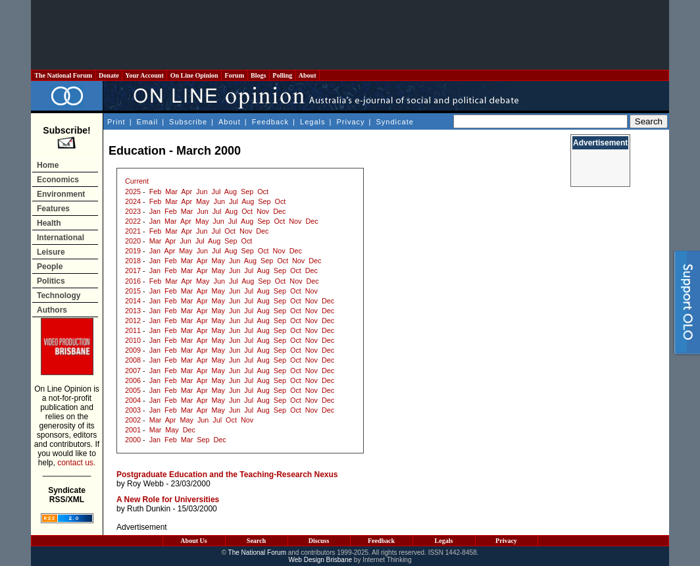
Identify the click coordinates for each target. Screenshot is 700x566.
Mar (171, 191)
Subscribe (188, 122)
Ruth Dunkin (148, 508)
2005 (133, 390)
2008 (133, 360)
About (307, 75)
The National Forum (63, 75)
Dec (279, 211)
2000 (133, 440)
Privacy (350, 122)
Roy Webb (145, 483)
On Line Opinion (194, 75)
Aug (230, 191)
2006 (133, 380)
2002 (133, 420)
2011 (133, 330)
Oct (262, 191)
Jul (216, 191)
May (202, 201)
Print (116, 122)
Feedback (270, 122)
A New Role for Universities (167, 499)
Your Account (144, 75)
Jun (201, 191)
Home (48, 165)
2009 (133, 350)
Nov (263, 211)
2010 (133, 340)
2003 (133, 410)
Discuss (319, 540)
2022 (133, 221)
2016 (133, 281)
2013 (133, 311)
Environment (61, 194)
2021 (133, 231)
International (60, 237)
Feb (155, 191)
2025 (133, 191)
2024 (133, 201)
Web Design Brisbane (321, 559)
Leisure (51, 252)
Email (148, 122)
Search (256, 540)
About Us (193, 540)
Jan (155, 211)
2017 (133, 270)
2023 (133, 211)
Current (137, 181)
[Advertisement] (350, 34)
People (50, 266)
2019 (133, 251)
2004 (133, 400)
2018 (133, 261)
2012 (133, 320)
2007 (133, 370)
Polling (282, 75)
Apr (186, 191)
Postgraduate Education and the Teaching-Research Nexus (227, 474)
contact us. (76, 462)
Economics (58, 179)
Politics (51, 281)
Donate (109, 75)
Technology (58, 295)
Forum (234, 75)
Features (53, 208)
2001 (133, 430)
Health (49, 223)
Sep (247, 191)
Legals (312, 122)
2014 (133, 301)
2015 (133, 291)
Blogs (258, 75)
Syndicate (395, 122)
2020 (133, 241)
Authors (52, 310)
